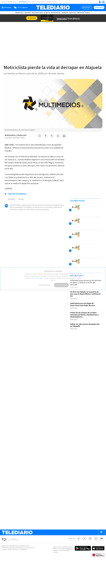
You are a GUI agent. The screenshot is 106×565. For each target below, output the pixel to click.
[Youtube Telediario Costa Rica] (101, 542)
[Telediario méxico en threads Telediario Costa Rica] (96, 542)
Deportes (73, 13)
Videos (87, 13)
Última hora (19, 13)
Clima (33, 2)
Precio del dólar (41, 2)
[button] (39, 141)
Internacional (55, 13)
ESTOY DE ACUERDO (61, 282)
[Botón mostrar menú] (7, 7)
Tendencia (64, 13)
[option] (53, 110)
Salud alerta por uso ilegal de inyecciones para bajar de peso (83, 309)
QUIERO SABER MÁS (44, 282)
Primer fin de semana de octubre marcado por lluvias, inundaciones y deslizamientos (85, 319)
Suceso (21, 203)
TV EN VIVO (85, 7)
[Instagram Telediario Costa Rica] (90, 542)
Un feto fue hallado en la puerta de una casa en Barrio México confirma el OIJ (85, 299)
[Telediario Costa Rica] (53, 7)
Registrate (99, 7)
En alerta (47, 13)
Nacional (27, 13)
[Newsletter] (103, 2)
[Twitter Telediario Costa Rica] (84, 542)
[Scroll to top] (101, 535)
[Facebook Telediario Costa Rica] (78, 542)
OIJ (29, 2)
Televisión (80, 13)
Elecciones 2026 (37, 13)
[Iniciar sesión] (100, 2)
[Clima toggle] (20, 7)
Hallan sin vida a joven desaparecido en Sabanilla (85, 329)
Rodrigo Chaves (52, 2)
